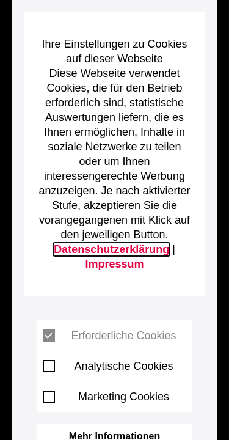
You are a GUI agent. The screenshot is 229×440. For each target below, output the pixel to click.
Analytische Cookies (108, 366)
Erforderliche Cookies (109, 335)
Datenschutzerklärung (111, 249)
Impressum (114, 264)
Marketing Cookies (106, 397)
